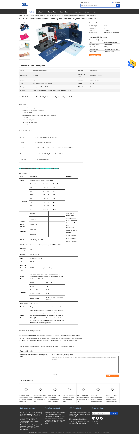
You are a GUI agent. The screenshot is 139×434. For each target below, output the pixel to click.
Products (31, 12)
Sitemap (95, 421)
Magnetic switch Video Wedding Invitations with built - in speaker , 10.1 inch (40, 398)
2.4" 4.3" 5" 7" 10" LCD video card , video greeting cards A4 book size (78, 418)
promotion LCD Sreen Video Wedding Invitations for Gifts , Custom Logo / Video (112, 398)
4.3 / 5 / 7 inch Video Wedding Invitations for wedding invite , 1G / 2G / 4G (83, 398)
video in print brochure (67, 346)
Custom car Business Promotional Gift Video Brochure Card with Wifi (55, 413)
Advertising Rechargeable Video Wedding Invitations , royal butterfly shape (97, 398)
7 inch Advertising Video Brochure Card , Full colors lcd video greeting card (55, 417)
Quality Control (65, 12)
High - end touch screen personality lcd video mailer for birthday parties (69, 398)
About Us (41, 12)
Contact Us (77, 12)
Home (23, 12)
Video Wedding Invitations (38, 15)
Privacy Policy (33, 432)
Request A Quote (90, 12)
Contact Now (96, 55)
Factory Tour (52, 12)
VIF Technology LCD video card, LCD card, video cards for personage (79, 422)
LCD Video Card (75, 408)
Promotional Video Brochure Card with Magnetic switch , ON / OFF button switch (55, 422)
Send (114, 413)
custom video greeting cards (49, 346)
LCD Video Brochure (27, 408)
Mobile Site (95, 424)
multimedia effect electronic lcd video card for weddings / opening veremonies (26, 398)
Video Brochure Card (52, 408)
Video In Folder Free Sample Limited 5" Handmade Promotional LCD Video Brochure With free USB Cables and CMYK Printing (31, 427)
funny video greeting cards (30, 346)
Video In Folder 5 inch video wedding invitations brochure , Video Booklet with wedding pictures (54, 399)
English (117, 2)
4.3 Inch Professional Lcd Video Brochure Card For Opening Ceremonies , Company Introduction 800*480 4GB (30, 420)
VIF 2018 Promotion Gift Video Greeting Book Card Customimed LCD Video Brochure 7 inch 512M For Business (31, 414)
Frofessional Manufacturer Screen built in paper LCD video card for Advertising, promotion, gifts (80, 414)
